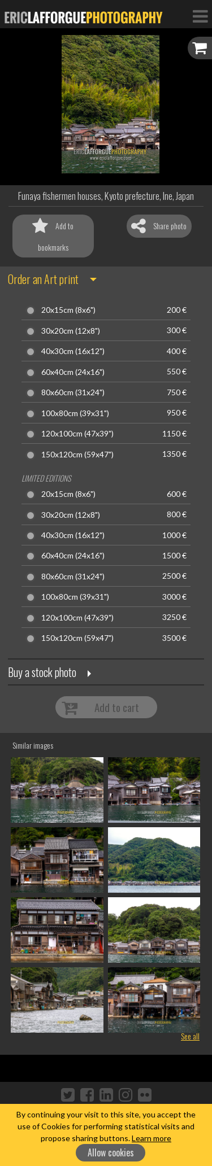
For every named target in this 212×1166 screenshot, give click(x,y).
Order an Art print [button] (43, 278)
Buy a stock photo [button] (42, 671)
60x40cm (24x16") (73, 372)
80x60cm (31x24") (73, 392)
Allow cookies (111, 1152)
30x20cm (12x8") (70, 330)
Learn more (151, 1138)
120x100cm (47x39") (77, 433)
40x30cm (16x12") (73, 351)
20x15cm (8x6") (68, 310)
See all (190, 1036)
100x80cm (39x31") (75, 413)
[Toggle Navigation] (200, 16)
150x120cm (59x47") (77, 454)
